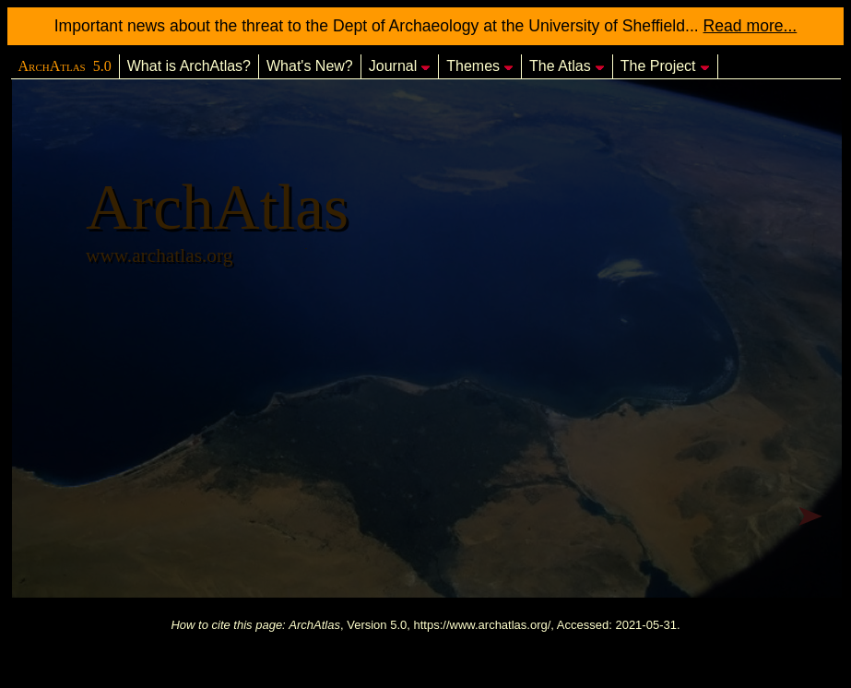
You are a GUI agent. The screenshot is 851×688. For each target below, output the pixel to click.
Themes (480, 66)
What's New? (309, 66)
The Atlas (567, 66)
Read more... (750, 26)
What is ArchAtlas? (189, 66)
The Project (665, 66)
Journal (400, 66)
